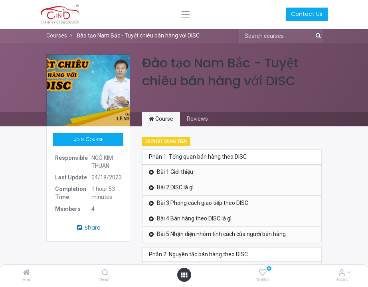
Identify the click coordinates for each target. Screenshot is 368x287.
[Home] (26, 273)
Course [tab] (161, 119)
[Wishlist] (263, 273)
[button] (88, 139)
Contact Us (306, 14)
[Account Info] (342, 273)
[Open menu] (184, 275)
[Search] (105, 273)
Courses (56, 35)
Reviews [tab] (197, 119)
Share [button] (88, 228)
